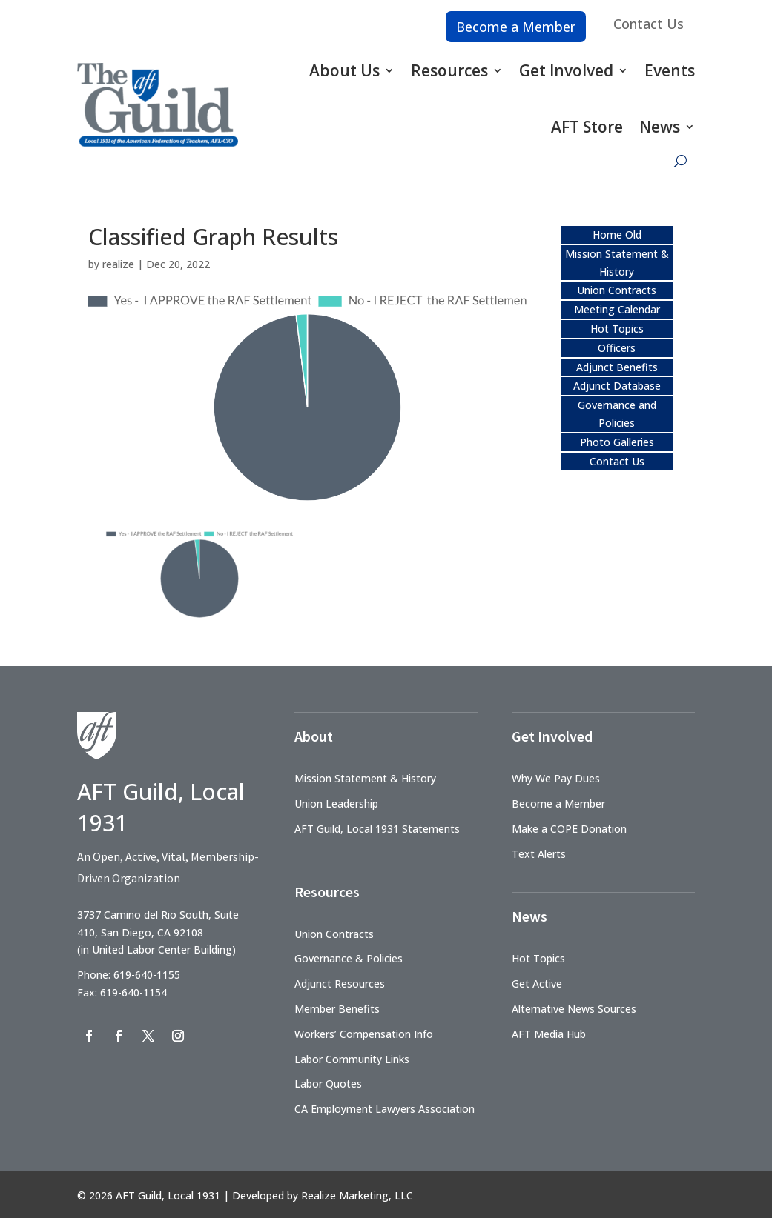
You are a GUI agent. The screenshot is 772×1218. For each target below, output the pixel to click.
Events (669, 70)
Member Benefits (337, 1009)
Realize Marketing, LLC (357, 1195)
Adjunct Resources (339, 983)
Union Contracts (616, 290)
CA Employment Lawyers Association (384, 1109)
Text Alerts (539, 854)
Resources (449, 70)
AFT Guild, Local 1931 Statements (377, 829)
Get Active (537, 983)
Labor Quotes (328, 1083)
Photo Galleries (617, 442)
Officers (617, 348)
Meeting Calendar (617, 309)
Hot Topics (617, 329)
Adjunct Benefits (617, 367)
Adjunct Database (617, 386)
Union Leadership (336, 803)
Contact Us (648, 24)
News (659, 126)
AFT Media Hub (549, 1034)
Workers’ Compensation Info (363, 1034)
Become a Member (515, 27)
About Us (344, 70)
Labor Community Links (351, 1059)
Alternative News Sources (574, 1009)
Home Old (617, 234)
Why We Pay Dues (556, 778)
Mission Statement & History (365, 778)
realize (118, 264)
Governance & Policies (348, 958)
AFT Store (587, 126)
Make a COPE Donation (569, 829)
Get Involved (566, 70)
